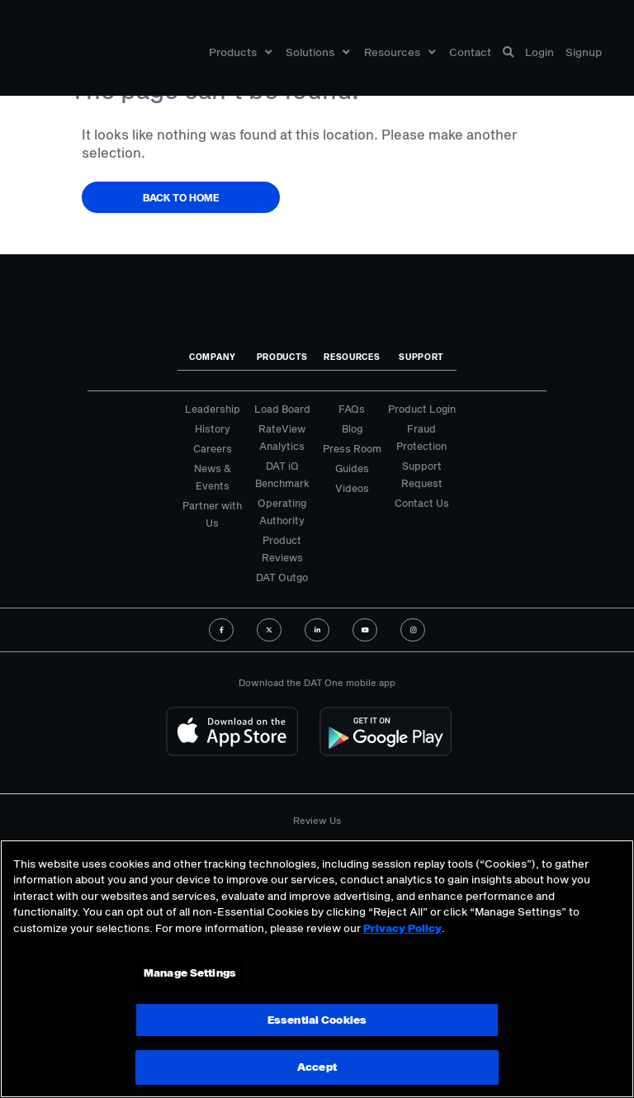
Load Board (282, 408)
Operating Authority (282, 511)
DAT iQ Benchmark (282, 474)
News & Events (212, 476)
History (212, 428)
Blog (352, 428)
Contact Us (422, 503)
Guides (352, 468)
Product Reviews (282, 548)
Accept (317, 1066)
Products (240, 52)
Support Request (421, 474)
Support (421, 357)
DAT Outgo (282, 577)
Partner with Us (212, 513)
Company (212, 357)
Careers (212, 448)
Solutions (317, 52)
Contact (470, 52)
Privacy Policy (402, 928)
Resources (399, 52)
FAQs (351, 408)
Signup (583, 52)
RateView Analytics (281, 437)
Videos (352, 488)
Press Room (352, 448)
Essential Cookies (317, 1019)
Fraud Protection (421, 437)
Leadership (212, 408)
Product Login (422, 408)
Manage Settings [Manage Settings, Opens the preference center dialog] (190, 972)
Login (539, 52)
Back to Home (181, 197)
